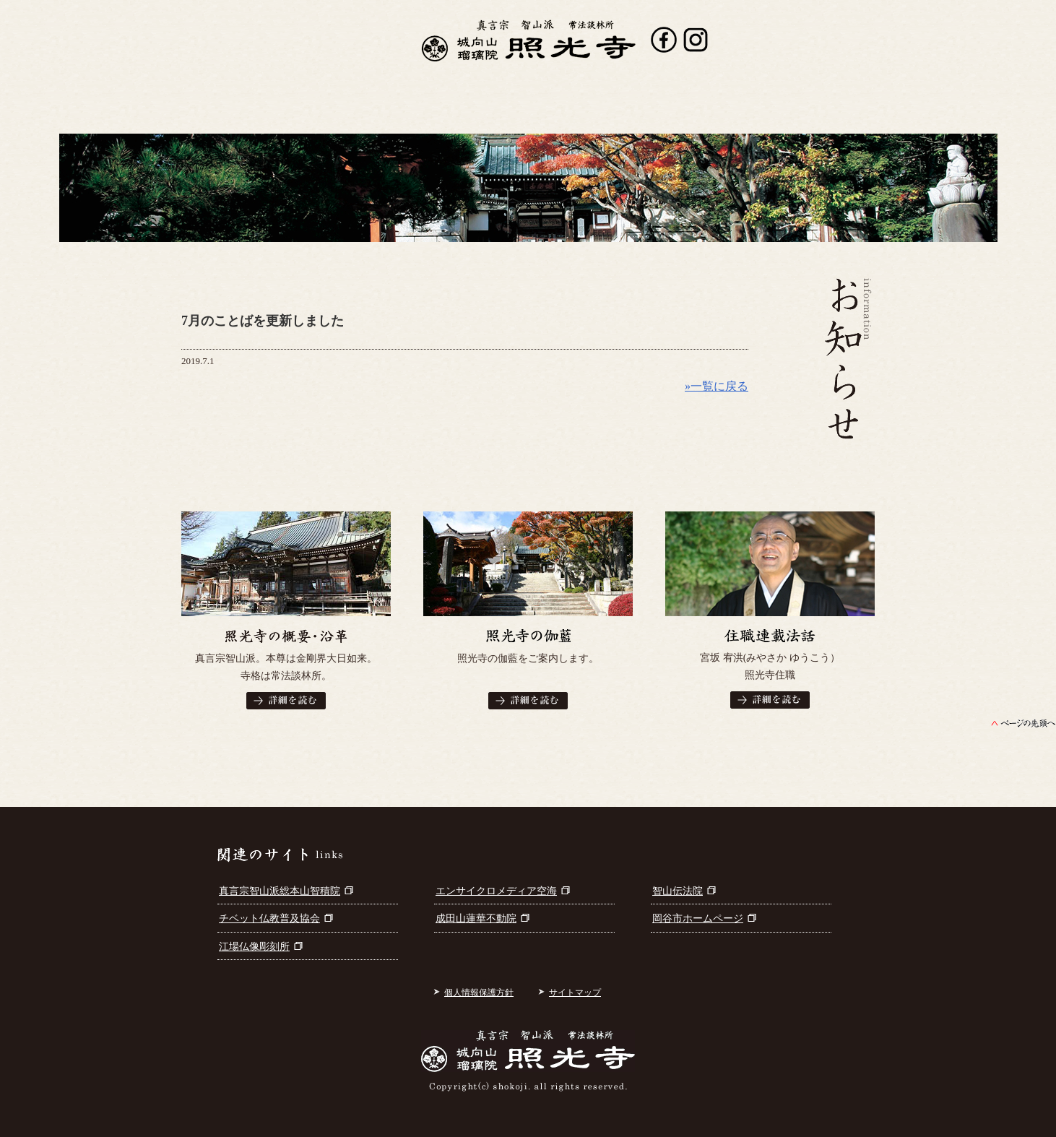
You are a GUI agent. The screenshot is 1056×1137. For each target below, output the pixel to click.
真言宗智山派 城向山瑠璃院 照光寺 (528, 40)
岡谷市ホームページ (704, 918)
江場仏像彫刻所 (261, 946)
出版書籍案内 (476, 112)
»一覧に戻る (716, 386)
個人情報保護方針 (479, 992)
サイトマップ (575, 992)
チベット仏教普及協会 (276, 918)
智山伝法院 (684, 891)
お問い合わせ (814, 112)
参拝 (698, 112)
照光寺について (248, 112)
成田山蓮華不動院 (482, 918)
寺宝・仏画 (590, 112)
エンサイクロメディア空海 (503, 891)
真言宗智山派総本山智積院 (286, 891)
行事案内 (365, 112)
